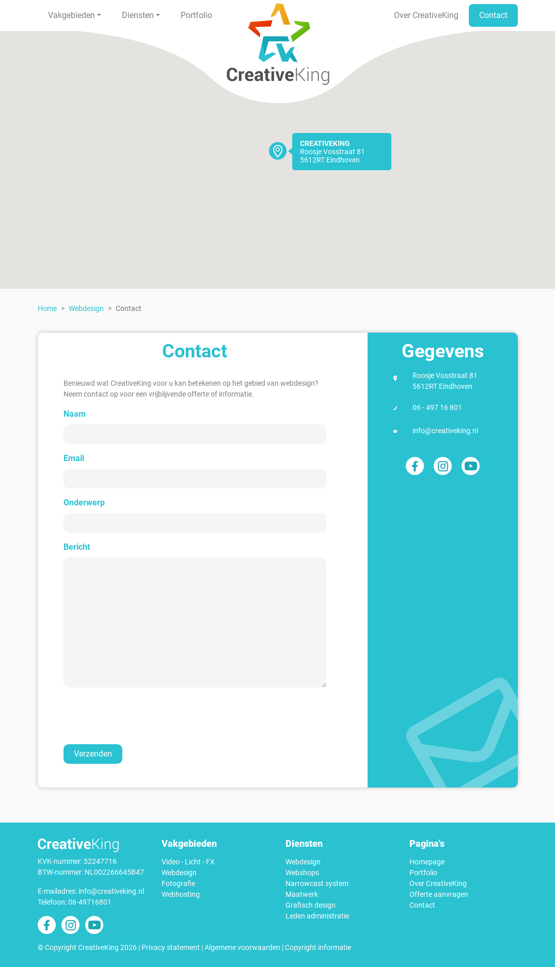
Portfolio (196, 15)
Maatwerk (302, 894)
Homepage (427, 862)
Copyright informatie (318, 947)
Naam (75, 414)
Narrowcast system (317, 883)
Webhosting (181, 894)
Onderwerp (84, 502)
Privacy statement (170, 947)
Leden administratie (317, 916)
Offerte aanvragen (438, 894)
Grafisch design (311, 905)
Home (47, 308)
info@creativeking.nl (445, 431)
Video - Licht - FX (188, 862)
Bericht (77, 547)
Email (74, 458)
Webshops (302, 872)
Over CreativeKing (426, 15)
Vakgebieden (71, 15)
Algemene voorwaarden (242, 947)
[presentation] (143, 716)
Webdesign (86, 308)
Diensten (138, 15)
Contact (493, 15)
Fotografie (178, 883)
